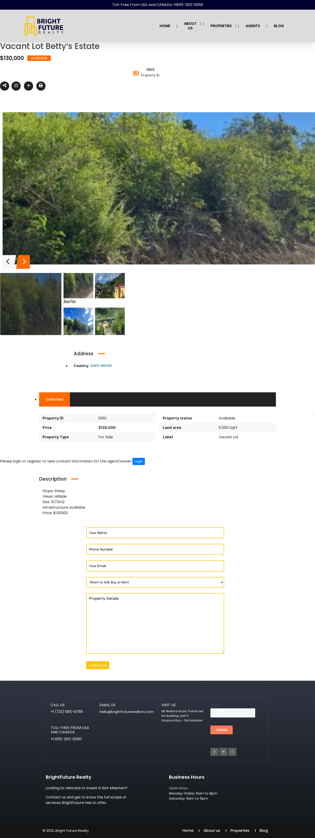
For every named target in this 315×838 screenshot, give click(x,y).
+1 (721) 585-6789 (67, 711)
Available (227, 418)
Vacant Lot (228, 437)
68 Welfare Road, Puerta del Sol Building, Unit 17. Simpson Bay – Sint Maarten (182, 716)
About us (211, 830)
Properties (239, 830)
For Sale (105, 437)
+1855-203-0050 (188, 4)
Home (187, 830)
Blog (264, 830)
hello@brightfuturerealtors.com (127, 711)
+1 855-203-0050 (66, 739)
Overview (54, 399)
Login (139, 461)
